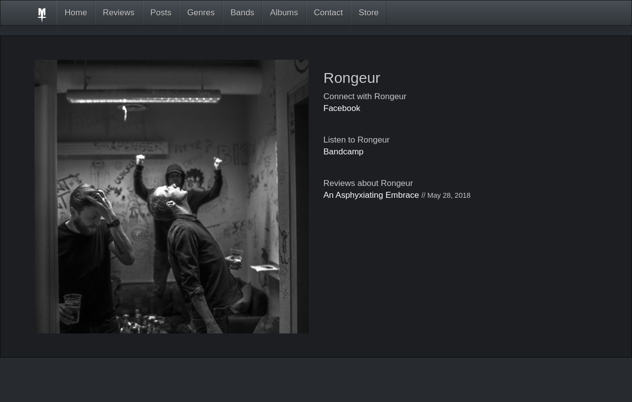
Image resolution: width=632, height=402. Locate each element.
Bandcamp (343, 151)
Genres (201, 12)
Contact (328, 12)
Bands (242, 12)
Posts (161, 12)
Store (368, 12)
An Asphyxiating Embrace (371, 195)
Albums (284, 12)
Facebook (341, 108)
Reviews (118, 12)
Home (76, 12)
